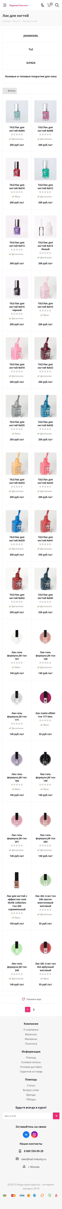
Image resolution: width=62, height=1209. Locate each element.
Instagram (34, 1134)
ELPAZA (30, 62)
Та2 (31, 49)
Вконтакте (26, 1134)
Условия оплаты (31, 1062)
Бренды (31, 1094)
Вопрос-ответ (31, 1090)
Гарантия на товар (31, 1071)
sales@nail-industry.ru (33, 1159)
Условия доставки (31, 1066)
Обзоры (31, 1099)
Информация (31, 1051)
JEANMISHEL (30, 35)
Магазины (31, 1039)
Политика (31, 1043)
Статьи (31, 1085)
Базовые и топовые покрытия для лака (31, 76)
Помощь (31, 1057)
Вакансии (31, 1034)
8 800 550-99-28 (33, 1151)
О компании (31, 1029)
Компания (31, 1024)
